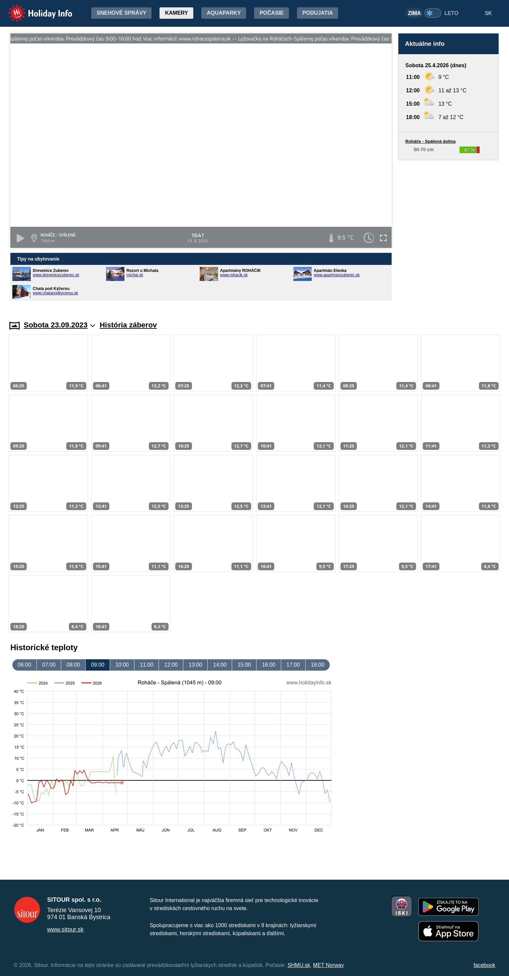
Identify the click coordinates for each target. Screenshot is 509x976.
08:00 (73, 665)
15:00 (244, 665)
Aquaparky (224, 13)
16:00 (268, 665)
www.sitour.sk (65, 929)
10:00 (122, 665)
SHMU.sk (299, 965)
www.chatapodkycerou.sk (55, 293)
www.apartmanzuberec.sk (337, 275)
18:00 (317, 665)
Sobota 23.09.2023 (59, 325)
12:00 (171, 665)
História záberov (128, 325)
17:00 (293, 665)
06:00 (24, 665)
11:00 (146, 665)
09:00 (97, 665)
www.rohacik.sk (234, 275)
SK (488, 13)
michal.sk (134, 275)
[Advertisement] (448, 234)
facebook (484, 965)
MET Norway (328, 965)
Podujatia (317, 13)
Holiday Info (34, 8)
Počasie (272, 13)
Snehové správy (121, 13)
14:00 (219, 665)
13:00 (195, 665)
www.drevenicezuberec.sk (56, 275)
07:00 (49, 665)
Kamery (176, 13)
